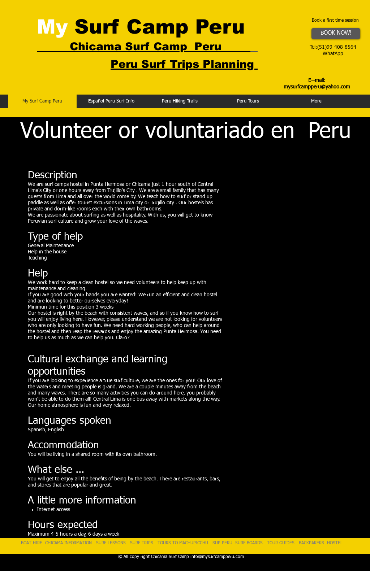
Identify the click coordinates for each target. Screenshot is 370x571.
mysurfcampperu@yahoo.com (317, 87)
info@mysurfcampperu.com (217, 557)
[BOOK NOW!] (335, 33)
